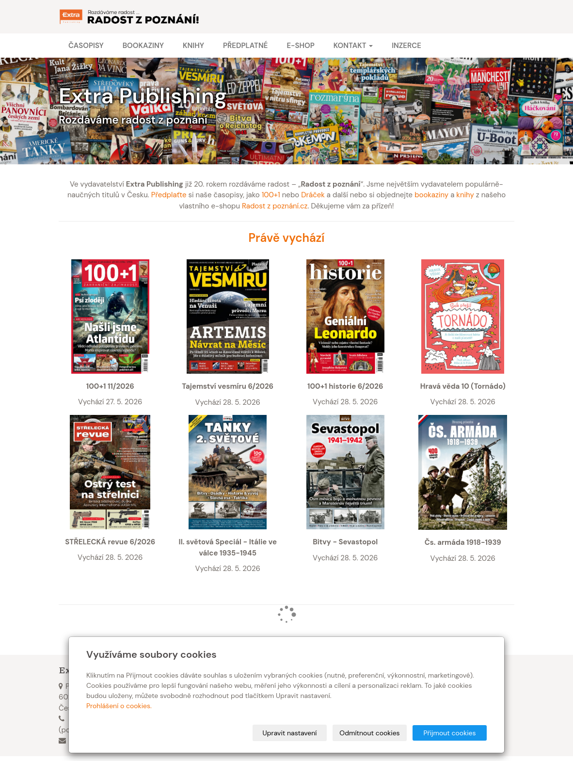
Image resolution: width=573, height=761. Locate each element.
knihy (465, 195)
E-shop (300, 45)
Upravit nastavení (290, 733)
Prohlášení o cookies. (119, 705)
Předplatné (245, 45)
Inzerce (406, 45)
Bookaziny (143, 45)
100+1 (271, 195)
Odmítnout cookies (369, 733)
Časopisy (86, 45)
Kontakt (353, 45)
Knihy (193, 45)
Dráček (313, 195)
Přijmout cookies (449, 733)
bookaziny (431, 195)
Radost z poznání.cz (274, 206)
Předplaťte (169, 195)
